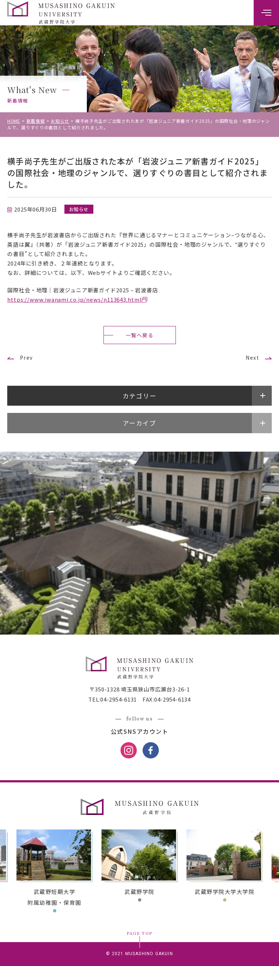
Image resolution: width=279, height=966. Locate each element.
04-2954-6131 (118, 699)
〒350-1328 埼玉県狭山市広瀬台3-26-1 (139, 689)
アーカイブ (139, 422)
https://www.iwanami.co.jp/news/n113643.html (74, 299)
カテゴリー (140, 395)
